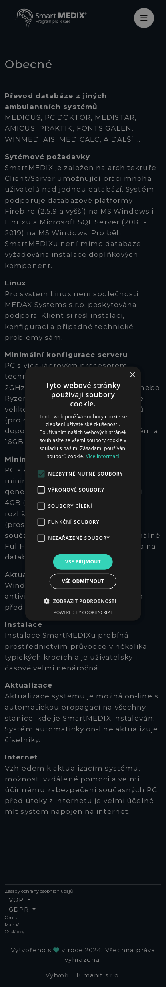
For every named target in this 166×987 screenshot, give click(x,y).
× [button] (132, 375)
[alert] (83, 493)
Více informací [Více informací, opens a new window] (102, 455)
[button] (83, 601)
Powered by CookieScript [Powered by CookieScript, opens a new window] (83, 612)
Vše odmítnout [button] (83, 581)
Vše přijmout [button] (83, 561)
